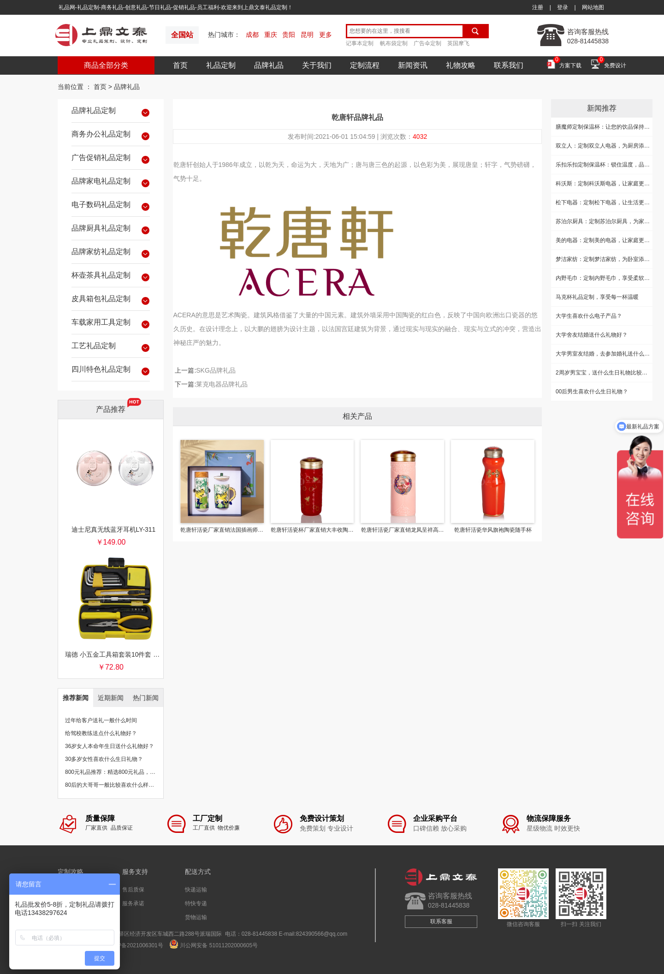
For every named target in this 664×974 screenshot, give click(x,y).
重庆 (270, 34)
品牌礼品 (269, 65)
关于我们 (317, 65)
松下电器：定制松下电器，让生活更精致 (605, 202)
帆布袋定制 (394, 43)
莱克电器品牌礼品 (222, 384)
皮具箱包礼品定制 (110, 300)
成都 (252, 34)
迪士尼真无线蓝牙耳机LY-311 (113, 529)
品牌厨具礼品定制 (110, 229)
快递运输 (196, 889)
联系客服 (441, 921)
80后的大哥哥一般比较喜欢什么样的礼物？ (118, 785)
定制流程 (364, 65)
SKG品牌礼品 (216, 370)
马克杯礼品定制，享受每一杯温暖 (597, 297)
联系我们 (508, 65)
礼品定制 (221, 65)
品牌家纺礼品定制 (110, 253)
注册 (537, 7)
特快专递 (196, 903)
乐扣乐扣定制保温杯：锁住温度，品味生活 (608, 164)
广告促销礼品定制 (110, 159)
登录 (562, 7)
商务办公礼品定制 (110, 135)
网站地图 (593, 7)
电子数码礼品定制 (110, 206)
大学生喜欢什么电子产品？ (589, 316)
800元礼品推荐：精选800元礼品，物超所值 (118, 772)
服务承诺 (133, 903)
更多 (325, 34)
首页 (180, 65)
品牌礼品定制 (110, 112)
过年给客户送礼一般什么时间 (101, 720)
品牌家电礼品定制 (110, 182)
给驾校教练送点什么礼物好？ (101, 733)
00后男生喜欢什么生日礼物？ (592, 391)
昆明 (307, 34)
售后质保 (133, 889)
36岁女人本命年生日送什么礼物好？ (109, 746)
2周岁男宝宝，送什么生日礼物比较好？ (604, 372)
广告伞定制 (427, 43)
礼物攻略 (460, 65)
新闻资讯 (412, 65)
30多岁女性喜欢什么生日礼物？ (104, 759)
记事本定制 (360, 43)
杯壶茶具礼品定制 (110, 276)
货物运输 (196, 917)
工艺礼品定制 (110, 347)
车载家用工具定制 (110, 323)
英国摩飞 (458, 43)
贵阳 (288, 34)
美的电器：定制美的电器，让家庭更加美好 (608, 240)
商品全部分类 (106, 65)
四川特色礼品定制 (110, 370)
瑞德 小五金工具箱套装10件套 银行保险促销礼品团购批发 (113, 654)
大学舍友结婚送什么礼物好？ (592, 335)
